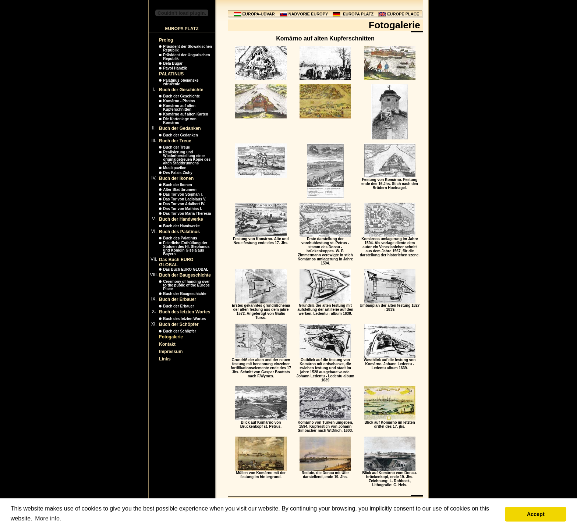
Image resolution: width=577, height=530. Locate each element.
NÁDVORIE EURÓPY (308, 14)
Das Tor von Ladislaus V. (184, 199)
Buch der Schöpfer (178, 324)
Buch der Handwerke (181, 219)
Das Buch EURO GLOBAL (176, 262)
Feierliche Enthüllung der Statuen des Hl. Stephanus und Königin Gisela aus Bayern (186, 248)
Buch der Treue (175, 140)
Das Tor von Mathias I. (182, 209)
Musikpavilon (174, 168)
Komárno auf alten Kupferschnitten (179, 107)
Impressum (171, 351)
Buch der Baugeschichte (185, 275)
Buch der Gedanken (180, 128)
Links (164, 359)
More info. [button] (48, 518)
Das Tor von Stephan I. (183, 194)
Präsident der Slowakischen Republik (187, 48)
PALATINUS (171, 74)
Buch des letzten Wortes (184, 311)
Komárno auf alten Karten (185, 114)
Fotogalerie (171, 336)
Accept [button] (536, 514)
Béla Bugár (173, 63)
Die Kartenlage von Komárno (180, 121)
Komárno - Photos (179, 101)
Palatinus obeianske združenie (180, 82)
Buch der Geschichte (181, 89)
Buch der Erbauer (177, 299)
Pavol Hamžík (175, 68)
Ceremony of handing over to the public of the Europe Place (186, 285)
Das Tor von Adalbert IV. (184, 204)
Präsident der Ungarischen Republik (186, 57)
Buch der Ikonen (176, 178)
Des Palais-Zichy (177, 173)
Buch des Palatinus (179, 231)
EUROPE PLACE (403, 14)
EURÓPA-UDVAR (259, 14)
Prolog (166, 40)
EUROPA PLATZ (358, 14)
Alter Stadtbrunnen (180, 190)
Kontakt (167, 344)
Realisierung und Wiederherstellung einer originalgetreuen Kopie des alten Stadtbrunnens (186, 157)
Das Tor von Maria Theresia (187, 213)
